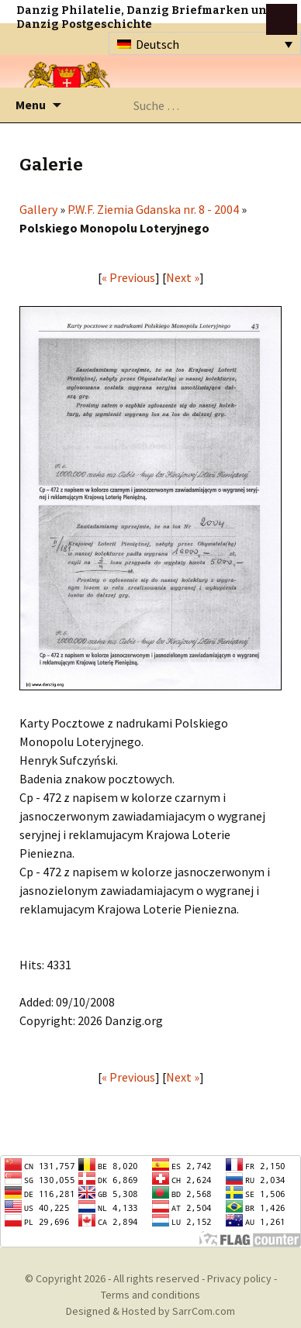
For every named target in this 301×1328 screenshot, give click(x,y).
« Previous (128, 277)
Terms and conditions (150, 1295)
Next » (182, 277)
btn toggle (281, 19)
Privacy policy (239, 1278)
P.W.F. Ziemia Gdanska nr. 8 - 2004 (153, 209)
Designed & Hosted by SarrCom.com (150, 1311)
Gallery (38, 209)
